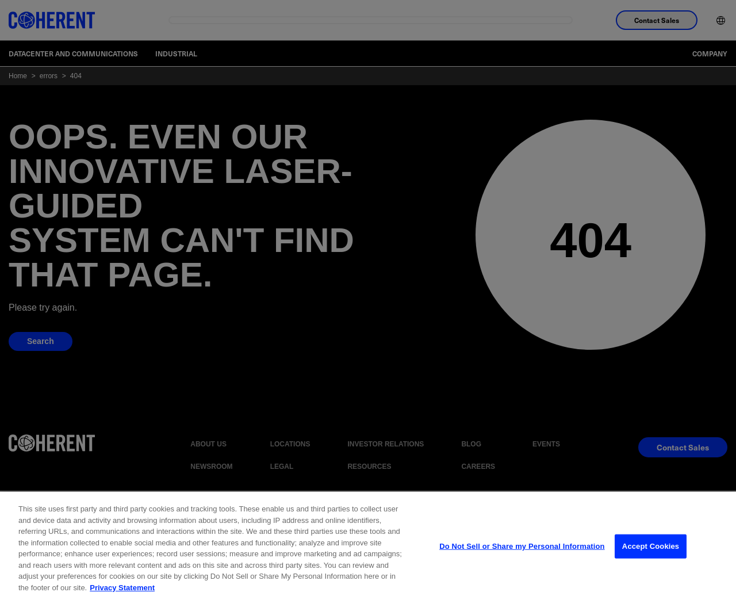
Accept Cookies (650, 556)
